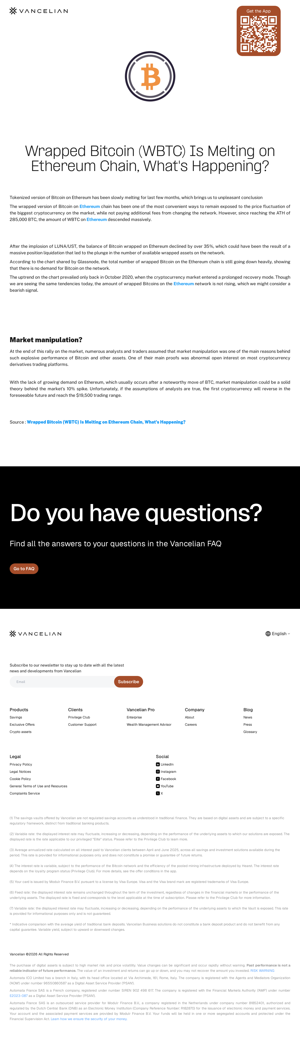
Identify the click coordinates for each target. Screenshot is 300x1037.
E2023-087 (19, 996)
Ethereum (90, 206)
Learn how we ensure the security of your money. (89, 1019)
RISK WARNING (262, 970)
